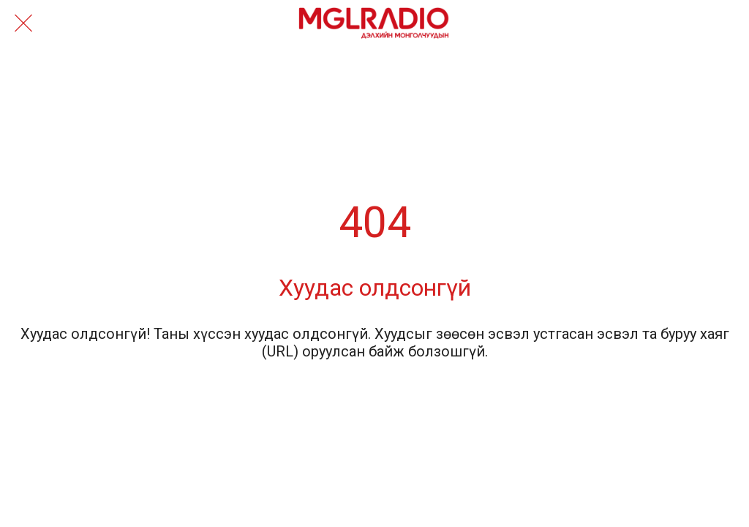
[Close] (23, 23)
